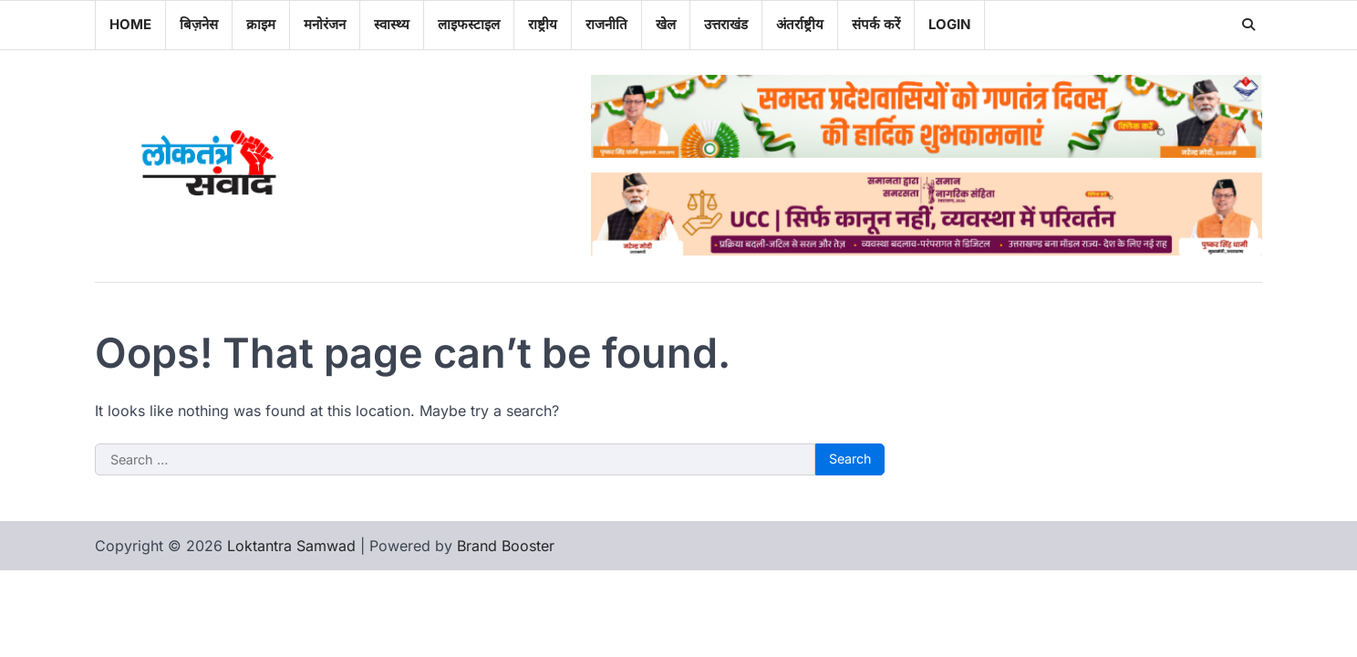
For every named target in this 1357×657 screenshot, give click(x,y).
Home (130, 24)
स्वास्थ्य (391, 24)
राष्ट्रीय (542, 24)
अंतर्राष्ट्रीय (800, 24)
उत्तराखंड (726, 24)
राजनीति (606, 24)
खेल (666, 24)
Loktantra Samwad (291, 546)
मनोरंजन (325, 24)
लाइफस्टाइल (469, 24)
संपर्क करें (876, 24)
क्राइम (260, 24)
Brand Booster (505, 546)
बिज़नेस (199, 24)
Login (949, 24)
